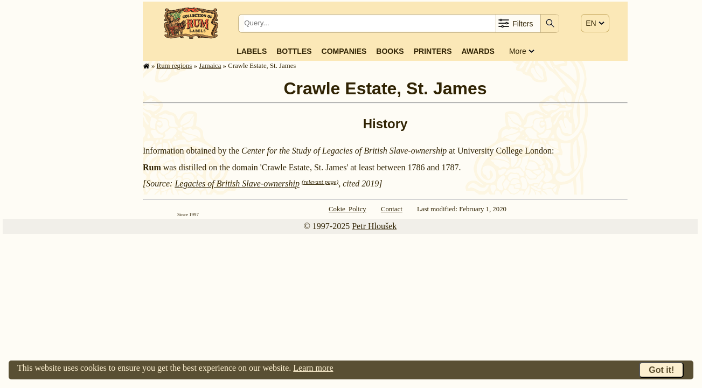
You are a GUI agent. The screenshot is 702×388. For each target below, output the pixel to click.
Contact (391, 209)
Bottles (293, 51)
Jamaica (210, 66)
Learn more (313, 367)
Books (390, 51)
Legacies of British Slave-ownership (237, 183)
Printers (433, 51)
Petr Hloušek (374, 226)
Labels (252, 51)
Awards (477, 51)
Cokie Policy (347, 209)
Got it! (661, 370)
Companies (344, 51)
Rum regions (174, 66)
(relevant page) (320, 181)
